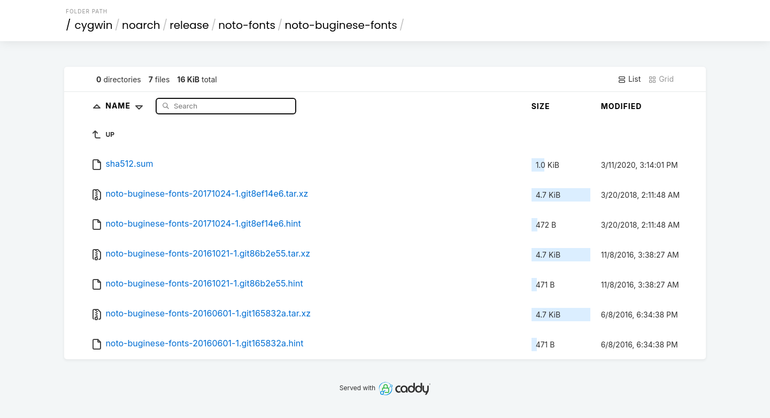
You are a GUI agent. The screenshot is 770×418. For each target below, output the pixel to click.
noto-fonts (246, 25)
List (629, 79)
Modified (621, 106)
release (189, 25)
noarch (141, 25)
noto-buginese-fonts (340, 25)
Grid (661, 79)
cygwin (94, 25)
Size (541, 106)
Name (126, 105)
